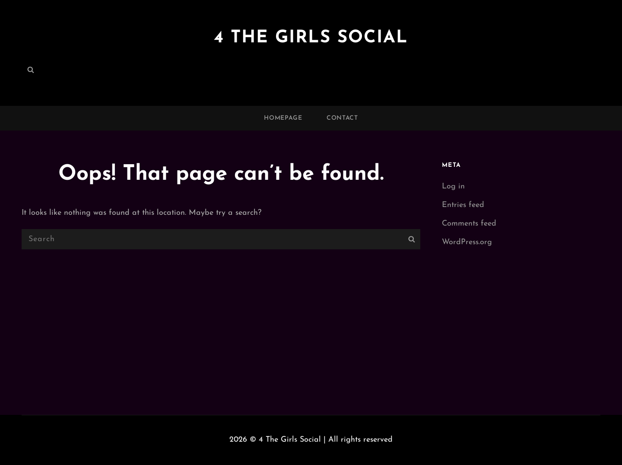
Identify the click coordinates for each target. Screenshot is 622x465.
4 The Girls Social (311, 38)
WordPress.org (467, 242)
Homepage (283, 118)
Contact (342, 118)
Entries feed (463, 205)
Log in (453, 186)
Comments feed (469, 224)
